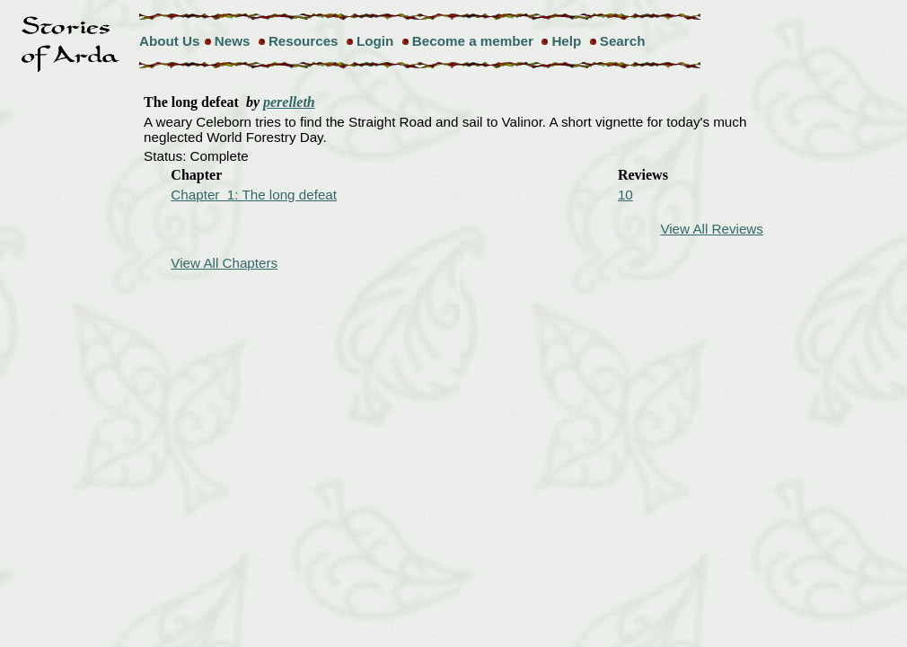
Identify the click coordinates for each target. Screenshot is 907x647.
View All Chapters (224, 262)
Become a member (472, 41)
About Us (169, 41)
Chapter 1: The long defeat (254, 194)
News (233, 41)
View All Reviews (711, 228)
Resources (304, 41)
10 (625, 194)
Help (566, 41)
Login (375, 41)
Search (623, 41)
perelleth (289, 102)
